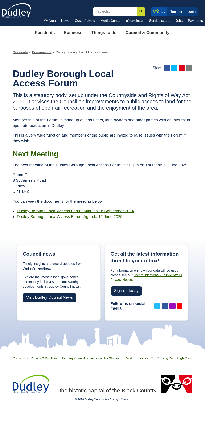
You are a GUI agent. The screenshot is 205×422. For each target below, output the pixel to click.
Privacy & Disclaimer (45, 358)
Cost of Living (85, 20)
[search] (115, 11)
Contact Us (20, 358)
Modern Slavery (137, 358)
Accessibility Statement (107, 358)
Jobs (179, 20)
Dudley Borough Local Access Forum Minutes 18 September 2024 (75, 211)
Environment (42, 52)
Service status (159, 20)
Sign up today (126, 290)
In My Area (48, 20)
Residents (20, 52)
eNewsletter (135, 20)
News (65, 20)
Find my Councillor (75, 358)
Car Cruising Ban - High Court (171, 358)
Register (176, 11)
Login (191, 11)
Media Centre (111, 20)
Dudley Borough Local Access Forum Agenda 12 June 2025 (70, 216)
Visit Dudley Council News (49, 297)
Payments (195, 20)
